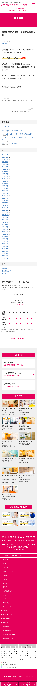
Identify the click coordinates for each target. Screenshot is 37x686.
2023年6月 (5, 186)
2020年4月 (5, 248)
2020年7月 (5, 241)
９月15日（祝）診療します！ (10, 143)
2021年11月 (5, 212)
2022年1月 (5, 207)
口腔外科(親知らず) (7, 591)
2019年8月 (5, 256)
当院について (6, 559)
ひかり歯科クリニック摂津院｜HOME (12, 555)
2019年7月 (5, 258)
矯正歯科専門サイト (8, 630)
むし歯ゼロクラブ (7, 614)
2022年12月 (5, 195)
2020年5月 (5, 246)
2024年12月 (5, 169)
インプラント (6, 595)
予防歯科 (5, 610)
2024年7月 (5, 174)
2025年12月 (5, 157)
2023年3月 (5, 191)
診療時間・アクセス (8, 571)
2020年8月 (5, 239)
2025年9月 (5, 162)
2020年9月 (5, 236)
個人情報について (7, 626)
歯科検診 (5, 587)
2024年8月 (5, 171)
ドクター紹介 (6, 567)
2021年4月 (5, 224)
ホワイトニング (7, 607)
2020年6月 (5, 244)
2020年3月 (5, 251)
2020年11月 (5, 232)
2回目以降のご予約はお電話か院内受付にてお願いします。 (19, 100)
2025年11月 (5, 159)
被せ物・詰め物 (7, 599)
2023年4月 (5, 188)
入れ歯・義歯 (6, 603)
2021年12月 (5, 210)
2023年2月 (5, 193)
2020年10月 (5, 234)
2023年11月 (5, 178)
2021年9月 (5, 217)
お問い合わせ (6, 575)
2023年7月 (5, 183)
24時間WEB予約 (7, 618)
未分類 (4, 273)
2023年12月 (5, 176)
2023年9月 (5, 181)
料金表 (4, 563)
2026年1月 (5, 154)
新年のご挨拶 (6, 126)
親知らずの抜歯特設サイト (9, 634)
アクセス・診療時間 (18, 338)
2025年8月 (5, 164)
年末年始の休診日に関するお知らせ (17, 110)
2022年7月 (5, 198)
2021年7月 (5, 222)
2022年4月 (5, 203)
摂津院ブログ (6, 622)
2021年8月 (5, 220)
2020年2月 (5, 253)
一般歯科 (5, 579)
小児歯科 (5, 583)
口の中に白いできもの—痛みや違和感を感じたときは (17, 134)
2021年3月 (5, 227)
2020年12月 (5, 229)
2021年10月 (5, 215)
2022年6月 (5, 200)
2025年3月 (5, 166)
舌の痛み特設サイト (8, 638)
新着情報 (4, 43)
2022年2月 (5, 205)
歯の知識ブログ (6, 271)
